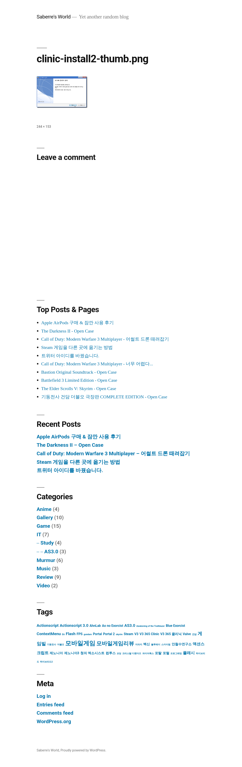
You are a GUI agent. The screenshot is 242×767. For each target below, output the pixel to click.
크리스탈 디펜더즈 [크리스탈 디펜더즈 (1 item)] (131, 653)
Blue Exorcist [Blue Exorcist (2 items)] (175, 626)
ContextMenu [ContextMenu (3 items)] (49, 633)
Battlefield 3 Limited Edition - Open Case (79, 380)
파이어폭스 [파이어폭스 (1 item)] (148, 653)
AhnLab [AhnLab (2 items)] (95, 626)
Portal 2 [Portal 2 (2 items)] (109, 634)
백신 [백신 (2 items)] (146, 644)
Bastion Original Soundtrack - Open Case (79, 372)
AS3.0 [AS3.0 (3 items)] (129, 625)
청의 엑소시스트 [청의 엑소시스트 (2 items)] (92, 653)
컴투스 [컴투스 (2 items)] (111, 653)
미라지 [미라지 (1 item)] (138, 644)
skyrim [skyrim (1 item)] (119, 634)
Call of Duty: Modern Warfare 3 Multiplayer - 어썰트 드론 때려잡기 (105, 339)
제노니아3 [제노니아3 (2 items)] (71, 653)
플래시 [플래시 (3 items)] (189, 652)
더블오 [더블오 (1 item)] (60, 644)
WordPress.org (54, 721)
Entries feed (50, 705)
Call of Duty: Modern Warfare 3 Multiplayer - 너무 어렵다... (97, 364)
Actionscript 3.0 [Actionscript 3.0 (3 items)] (74, 625)
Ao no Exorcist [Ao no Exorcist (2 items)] (112, 626)
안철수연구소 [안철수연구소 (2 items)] (182, 644)
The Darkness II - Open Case (67, 331)
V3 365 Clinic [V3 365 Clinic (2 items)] (149, 634)
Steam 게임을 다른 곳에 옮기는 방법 (77, 347)
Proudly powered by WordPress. (83, 750)
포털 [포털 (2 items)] (166, 653)
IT (39, 534)
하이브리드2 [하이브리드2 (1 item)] (46, 661)
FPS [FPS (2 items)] (80, 634)
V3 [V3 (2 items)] (136, 634)
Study (47, 543)
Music (44, 569)
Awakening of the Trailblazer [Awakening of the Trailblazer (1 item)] (150, 626)
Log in (44, 696)
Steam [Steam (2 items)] (128, 634)
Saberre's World (54, 17)
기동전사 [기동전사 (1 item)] (51, 644)
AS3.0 (51, 552)
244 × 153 (44, 127)
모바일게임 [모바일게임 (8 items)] (80, 643)
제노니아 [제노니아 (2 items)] (56, 653)
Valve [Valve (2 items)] (187, 634)
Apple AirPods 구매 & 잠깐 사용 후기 (77, 323)
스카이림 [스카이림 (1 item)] (165, 644)
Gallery (45, 517)
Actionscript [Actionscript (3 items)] (48, 625)
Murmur (46, 560)
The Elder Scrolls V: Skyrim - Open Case (78, 388)
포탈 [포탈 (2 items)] (158, 653)
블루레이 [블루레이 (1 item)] (155, 644)
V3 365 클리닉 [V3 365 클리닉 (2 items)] (171, 634)
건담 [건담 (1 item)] (194, 634)
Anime (44, 509)
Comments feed (55, 713)
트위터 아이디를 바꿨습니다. (70, 356)
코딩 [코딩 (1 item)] (119, 653)
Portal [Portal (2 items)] (97, 634)
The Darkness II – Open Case (70, 445)
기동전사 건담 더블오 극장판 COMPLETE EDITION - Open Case (104, 397)
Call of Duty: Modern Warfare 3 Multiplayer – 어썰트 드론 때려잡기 (113, 453)
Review (45, 577)
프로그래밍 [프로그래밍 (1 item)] (176, 653)
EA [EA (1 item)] (63, 634)
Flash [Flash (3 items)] (71, 633)
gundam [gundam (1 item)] (88, 634)
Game (43, 526)
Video (43, 586)
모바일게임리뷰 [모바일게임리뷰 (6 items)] (115, 643)
